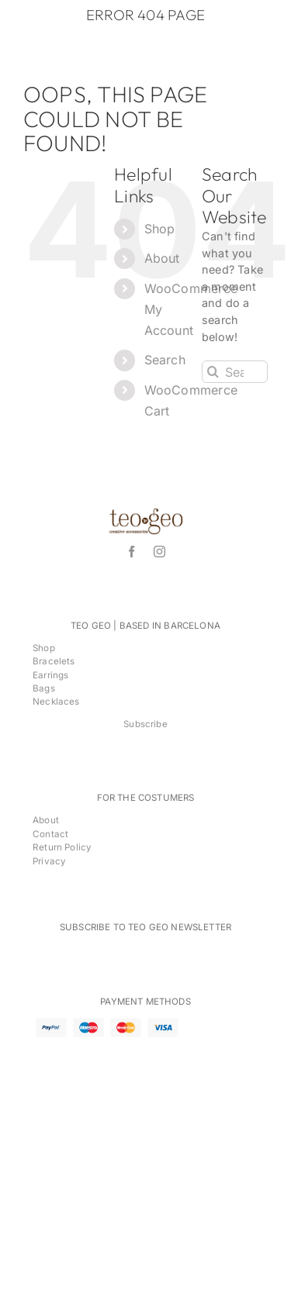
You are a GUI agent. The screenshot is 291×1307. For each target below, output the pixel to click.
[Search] (213, 371)
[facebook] (131, 551)
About (162, 258)
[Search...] (235, 371)
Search (164, 359)
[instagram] (159, 551)
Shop (159, 228)
